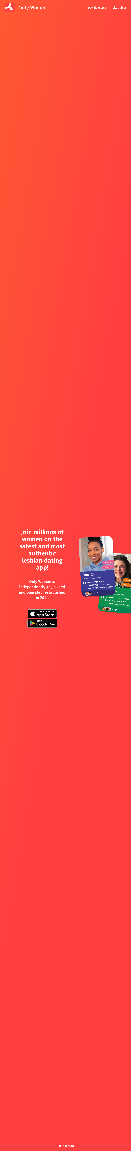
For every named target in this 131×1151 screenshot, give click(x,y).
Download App (97, 7)
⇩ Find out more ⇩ (65, 1146)
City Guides (119, 7)
